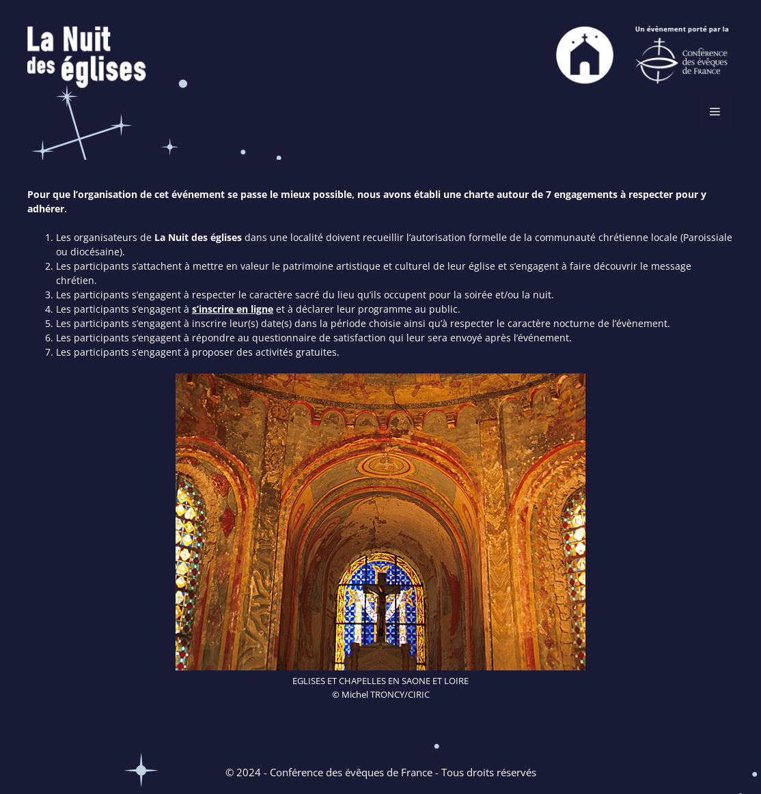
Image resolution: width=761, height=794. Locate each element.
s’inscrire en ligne (232, 308)
